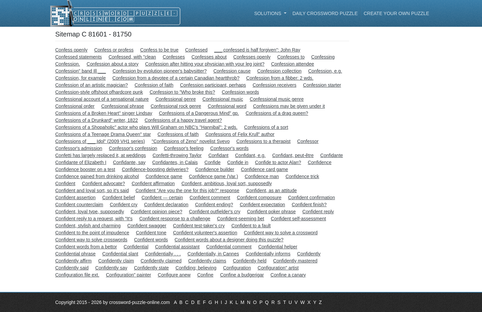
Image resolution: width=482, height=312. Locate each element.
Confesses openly (251, 57)
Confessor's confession (133, 148)
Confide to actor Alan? (278, 162)
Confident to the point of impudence (92, 232)
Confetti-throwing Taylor (177, 155)
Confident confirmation (311, 197)
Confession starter (322, 85)
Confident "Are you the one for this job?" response (187, 190)
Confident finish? (309, 204)
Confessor (308, 141)
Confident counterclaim (79, 204)
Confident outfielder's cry (214, 211)
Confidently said (72, 267)
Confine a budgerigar (242, 275)
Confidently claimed (161, 260)
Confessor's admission (78, 148)
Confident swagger (146, 225)
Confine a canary (288, 275)
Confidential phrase (75, 253)
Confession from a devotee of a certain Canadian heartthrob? (176, 78)
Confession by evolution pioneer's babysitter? (159, 71)
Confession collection (279, 71)
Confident (65, 183)
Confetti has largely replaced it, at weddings (100, 155)
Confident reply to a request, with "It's (94, 218)
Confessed (196, 50)
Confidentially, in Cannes (213, 253)
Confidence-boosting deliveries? (155, 169)
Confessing (323, 57)
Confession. (67, 64)
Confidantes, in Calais (175, 162)
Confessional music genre (277, 99)
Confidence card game (264, 169)
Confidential (136, 246)
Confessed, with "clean (132, 57)
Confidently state (151, 267)
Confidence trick (302, 176)
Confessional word (227, 106)
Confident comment (209, 197)
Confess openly (71, 50)
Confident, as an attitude (271, 190)
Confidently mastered (295, 260)
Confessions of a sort (266, 127)
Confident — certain (162, 197)
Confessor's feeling (184, 148)
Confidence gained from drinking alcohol (97, 176)
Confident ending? (214, 204)
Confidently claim (116, 260)
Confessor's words (229, 148)
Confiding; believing (195, 267)
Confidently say (111, 267)
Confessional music (223, 99)
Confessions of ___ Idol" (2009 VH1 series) (100, 141)
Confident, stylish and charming (87, 225)
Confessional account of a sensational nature (102, 99)
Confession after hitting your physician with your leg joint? (204, 64)
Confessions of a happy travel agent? (183, 120)
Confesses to (291, 57)
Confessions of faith (178, 134)
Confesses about (209, 57)
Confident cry (123, 204)
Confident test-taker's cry (199, 225)
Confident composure (259, 197)
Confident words (151, 239)
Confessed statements (78, 57)
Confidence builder (214, 169)
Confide (213, 162)
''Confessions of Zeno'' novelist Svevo (191, 141)
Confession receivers (275, 85)
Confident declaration (166, 204)
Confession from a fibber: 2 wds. (280, 78)
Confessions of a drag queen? (277, 113)
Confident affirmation (153, 183)
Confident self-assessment (298, 218)
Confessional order (75, 106)
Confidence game (164, 176)
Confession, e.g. (325, 71)
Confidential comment (228, 246)
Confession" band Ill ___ (80, 71)
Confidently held (249, 260)
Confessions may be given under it (289, 106)
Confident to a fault (251, 225)
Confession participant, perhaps (213, 85)
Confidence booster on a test (85, 169)
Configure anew (174, 275)
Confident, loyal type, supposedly (89, 211)
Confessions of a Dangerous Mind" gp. (199, 113)
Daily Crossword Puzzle (325, 13)
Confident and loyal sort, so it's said (92, 190)
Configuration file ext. (77, 275)
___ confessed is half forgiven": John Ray (257, 50)
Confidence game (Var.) (213, 176)
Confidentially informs (268, 253)
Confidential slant (120, 253)
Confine (205, 275)
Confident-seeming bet (240, 218)
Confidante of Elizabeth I (80, 162)
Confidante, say (129, 162)
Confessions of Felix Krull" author (239, 134)
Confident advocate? (103, 183)
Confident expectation (262, 204)
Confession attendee (292, 64)
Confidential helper (277, 246)
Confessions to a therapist (263, 141)
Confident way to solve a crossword (281, 232)
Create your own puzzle (396, 13)
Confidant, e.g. (250, 155)
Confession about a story (113, 64)
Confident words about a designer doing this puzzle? (229, 239)
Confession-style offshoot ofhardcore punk (99, 92)
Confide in (237, 162)
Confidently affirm (73, 260)
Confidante (331, 155)
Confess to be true (159, 50)
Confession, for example (80, 78)
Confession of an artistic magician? (91, 85)
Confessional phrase (122, 106)
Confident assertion (75, 197)
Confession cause (231, 71)
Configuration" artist (278, 267)
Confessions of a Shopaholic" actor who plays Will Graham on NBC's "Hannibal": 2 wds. (146, 127)
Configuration (237, 267)
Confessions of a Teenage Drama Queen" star (103, 134)
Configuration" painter (128, 275)
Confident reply (318, 211)
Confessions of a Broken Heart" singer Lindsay (103, 113)
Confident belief (118, 197)
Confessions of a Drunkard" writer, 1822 (96, 120)
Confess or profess (114, 50)
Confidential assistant (177, 246)
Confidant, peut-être (293, 155)
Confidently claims (207, 260)
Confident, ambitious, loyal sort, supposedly (226, 183)
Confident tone (151, 232)
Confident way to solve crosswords (91, 239)
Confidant (218, 155)
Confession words (240, 92)
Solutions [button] (268, 13)
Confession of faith (154, 85)
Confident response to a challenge (174, 218)
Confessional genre (175, 99)
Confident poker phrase (271, 211)
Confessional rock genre (176, 106)
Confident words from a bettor (86, 246)
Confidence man (262, 176)
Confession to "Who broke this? (182, 92)
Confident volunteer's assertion (205, 232)
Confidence (319, 162)
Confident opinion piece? (156, 211)
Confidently (309, 253)
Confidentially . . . (163, 253)
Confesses (174, 57)
